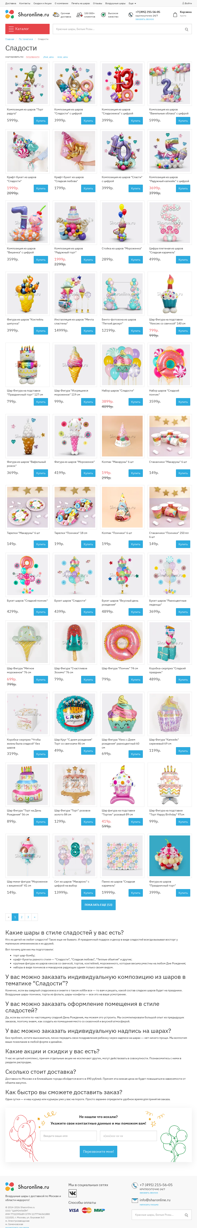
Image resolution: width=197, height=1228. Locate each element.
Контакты (24, 3)
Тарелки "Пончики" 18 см (70, 533)
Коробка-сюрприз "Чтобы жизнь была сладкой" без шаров (24, 743)
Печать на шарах (80, 3)
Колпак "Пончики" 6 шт (117, 533)
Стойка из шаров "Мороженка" (122, 248)
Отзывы (97, 3)
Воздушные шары (115, 3)
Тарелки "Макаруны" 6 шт (23, 533)
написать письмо (149, 1204)
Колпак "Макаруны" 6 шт (118, 462)
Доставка (10, 3)
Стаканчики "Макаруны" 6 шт (168, 462)
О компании (61, 3)
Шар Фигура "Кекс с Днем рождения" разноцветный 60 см (120, 743)
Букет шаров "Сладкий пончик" (27, 600)
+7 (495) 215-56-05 (147, 12)
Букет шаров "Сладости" (70, 600)
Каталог (19, 29)
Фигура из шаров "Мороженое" (74, 462)
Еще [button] (132, 3)
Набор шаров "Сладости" (118, 390)
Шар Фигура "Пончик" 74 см (120, 668)
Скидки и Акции (43, 3)
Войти (187, 3)
